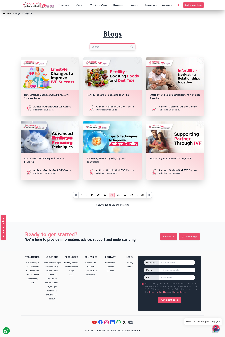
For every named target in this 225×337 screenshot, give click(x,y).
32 (125, 195)
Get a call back (169, 299)
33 (131, 195)
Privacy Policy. (179, 292)
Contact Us (168, 236)
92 (142, 195)
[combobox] (112, 46)
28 (98, 195)
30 (111, 195)
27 (92, 195)
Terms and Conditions (159, 292)
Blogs (17, 13)
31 (118, 195)
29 (105, 195)
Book (193, 5)
